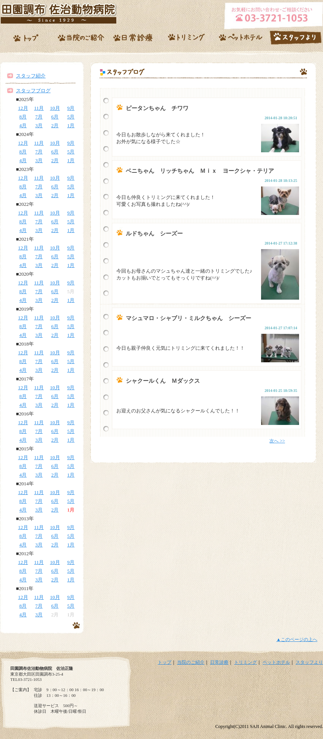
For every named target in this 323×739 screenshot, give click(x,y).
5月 (71, 117)
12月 (23, 108)
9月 (71, 108)
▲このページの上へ (296, 639)
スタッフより (309, 662)
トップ (164, 662)
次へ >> (277, 441)
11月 (39, 108)
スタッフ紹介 (31, 76)
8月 (23, 117)
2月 (55, 125)
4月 (23, 125)
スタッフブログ (33, 90)
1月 (71, 125)
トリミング (245, 662)
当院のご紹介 (190, 662)
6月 (55, 117)
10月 (55, 108)
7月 (39, 117)
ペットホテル (276, 662)
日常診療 (219, 662)
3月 (39, 125)
